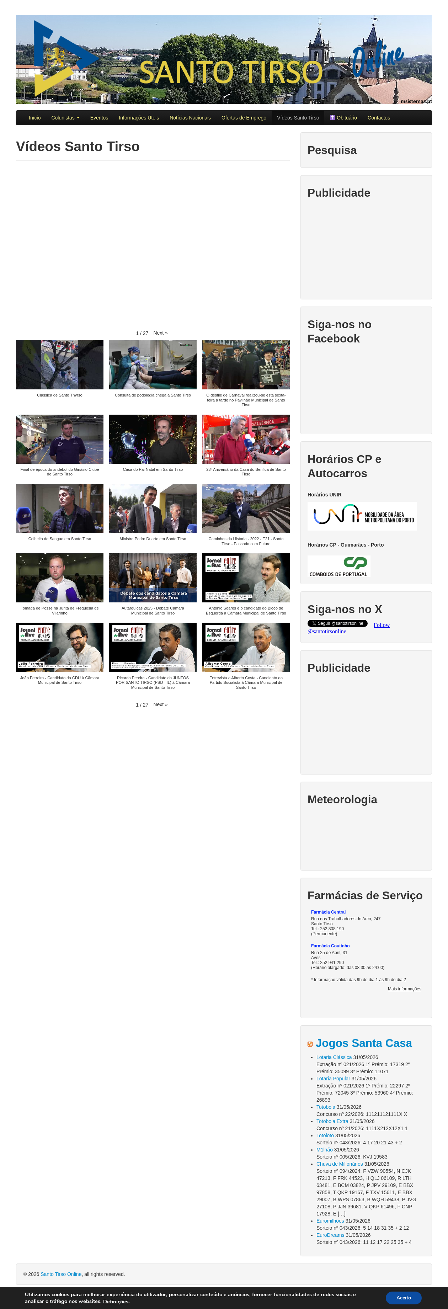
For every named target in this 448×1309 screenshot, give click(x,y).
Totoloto (325, 1135)
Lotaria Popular (333, 1078)
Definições (115, 1301)
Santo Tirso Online (61, 1274)
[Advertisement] (366, 247)
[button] (160, 332)
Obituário (343, 118)
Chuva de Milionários (339, 1164)
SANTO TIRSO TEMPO (366, 836)
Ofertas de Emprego (244, 118)
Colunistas (65, 118)
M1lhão (324, 1150)
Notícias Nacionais (190, 118)
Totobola (325, 1107)
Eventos (99, 118)
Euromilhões (330, 1221)
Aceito (403, 1297)
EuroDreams (330, 1235)
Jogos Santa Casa (364, 1043)
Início (35, 118)
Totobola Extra (332, 1121)
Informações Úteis (139, 118)
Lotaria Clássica (334, 1057)
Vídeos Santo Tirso (298, 118)
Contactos (379, 118)
